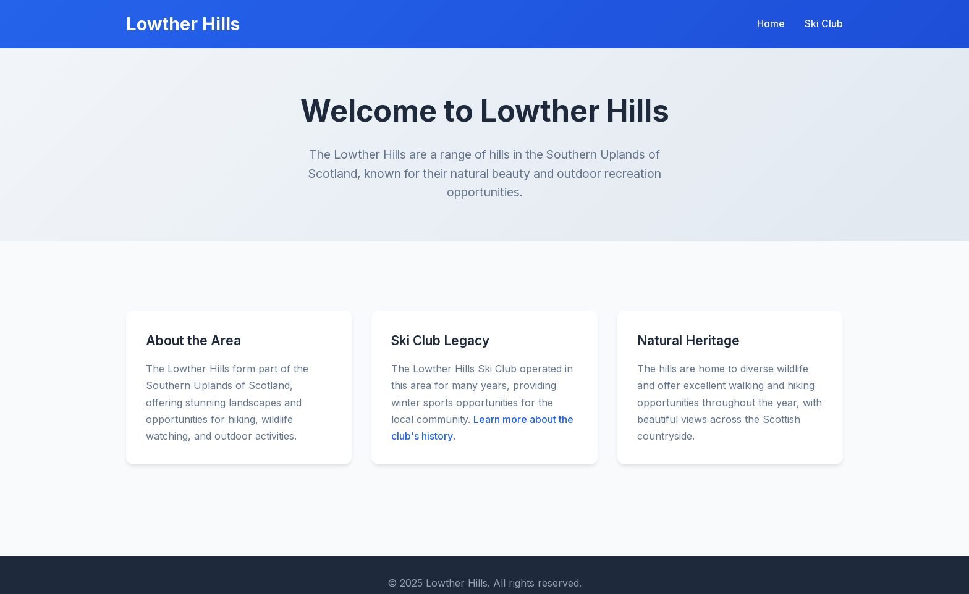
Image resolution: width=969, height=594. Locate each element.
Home (771, 23)
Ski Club (824, 23)
